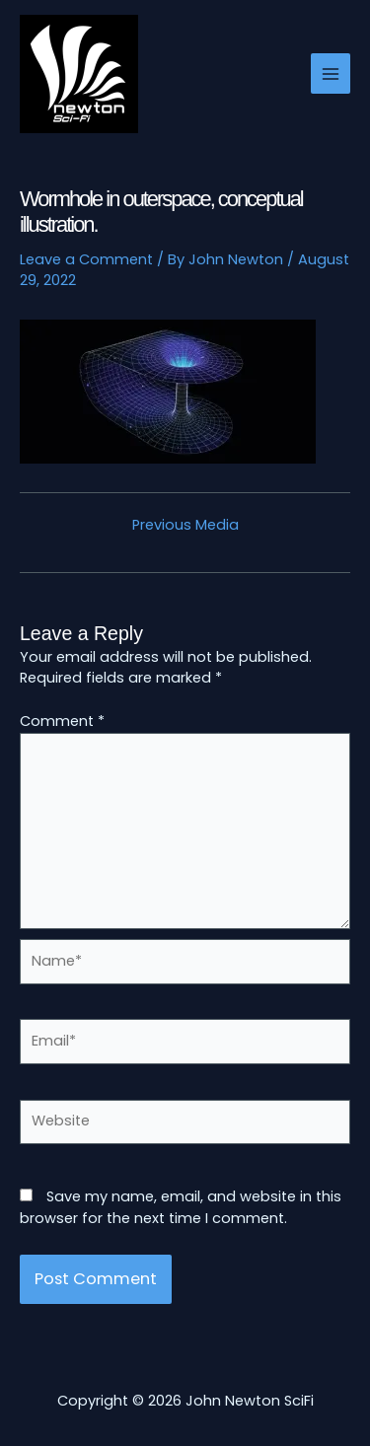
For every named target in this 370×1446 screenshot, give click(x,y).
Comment (62, 721)
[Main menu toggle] (330, 73)
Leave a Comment (86, 259)
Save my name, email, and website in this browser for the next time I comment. (180, 1207)
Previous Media (185, 525)
